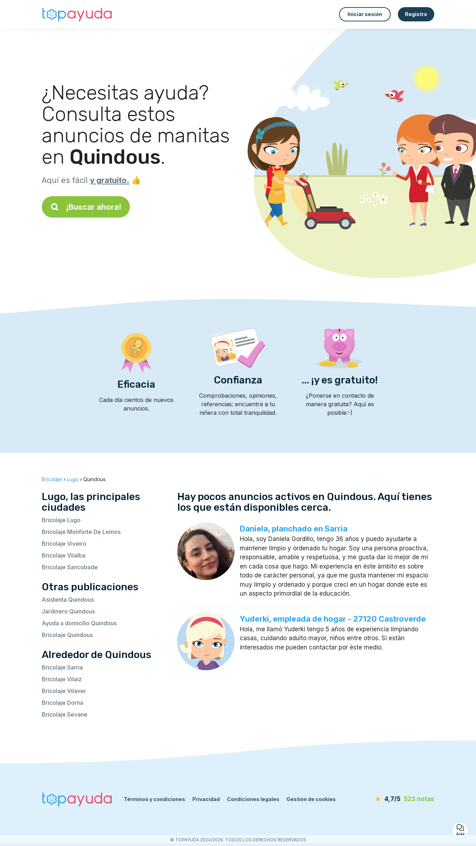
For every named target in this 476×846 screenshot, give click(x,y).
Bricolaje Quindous (67, 634)
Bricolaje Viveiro (64, 543)
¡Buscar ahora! (85, 207)
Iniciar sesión (365, 14)
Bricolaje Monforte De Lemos (81, 531)
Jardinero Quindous (68, 611)
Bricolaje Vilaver (64, 690)
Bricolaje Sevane (64, 714)
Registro (416, 14)
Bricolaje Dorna (62, 702)
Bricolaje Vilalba (63, 555)
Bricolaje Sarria (62, 667)
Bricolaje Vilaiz (62, 679)
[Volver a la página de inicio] (77, 14)
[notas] (393, 799)
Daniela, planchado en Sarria (294, 528)
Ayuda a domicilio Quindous (79, 623)
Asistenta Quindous (68, 599)
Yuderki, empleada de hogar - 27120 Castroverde (333, 618)
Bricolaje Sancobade (70, 567)
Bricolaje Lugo (61, 520)
